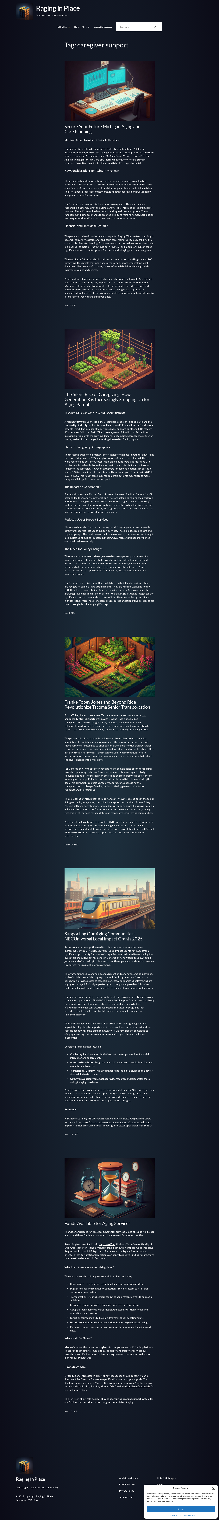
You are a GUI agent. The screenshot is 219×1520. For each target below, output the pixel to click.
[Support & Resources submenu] (112, 26)
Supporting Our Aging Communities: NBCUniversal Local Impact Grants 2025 (104, 936)
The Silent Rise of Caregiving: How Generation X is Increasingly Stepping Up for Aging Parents (107, 399)
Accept (181, 1509)
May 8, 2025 (70, 613)
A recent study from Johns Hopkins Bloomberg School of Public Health (104, 421)
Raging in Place (58, 8)
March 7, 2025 (71, 1411)
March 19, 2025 (71, 844)
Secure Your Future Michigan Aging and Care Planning (103, 129)
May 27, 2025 (70, 305)
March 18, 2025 (71, 1134)
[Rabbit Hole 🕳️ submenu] (71, 26)
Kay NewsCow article (138, 1386)
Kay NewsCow (107, 1244)
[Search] (154, 27)
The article (80, 259)
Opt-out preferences (173, 1515)
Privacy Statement (188, 1515)
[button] (213, 1488)
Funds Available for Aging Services (98, 1223)
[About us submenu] (90, 26)
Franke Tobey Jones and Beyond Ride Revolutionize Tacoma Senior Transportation (107, 704)
